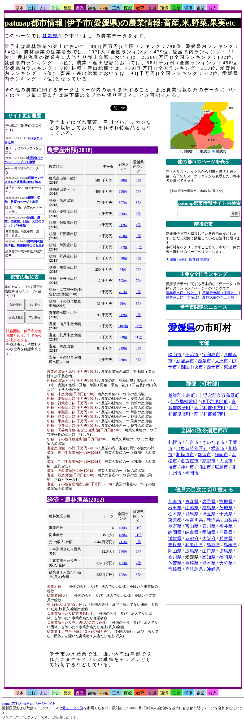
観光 (213, 8)
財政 (56, 8)
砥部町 (205, 260)
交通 (152, 8)
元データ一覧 (72, 708)
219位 (123, 348)
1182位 (123, 326)
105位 (123, 563)
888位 (123, 337)
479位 (123, 535)
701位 (123, 292)
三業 (116, 8)
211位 (123, 542)
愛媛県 (50, 35)
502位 (123, 280)
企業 (200, 8)
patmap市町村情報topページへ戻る (29, 703)
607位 (123, 203)
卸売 (92, 8)
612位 (123, 315)
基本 (20, 8)
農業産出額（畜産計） (183, 297)
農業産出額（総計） (182, 293)
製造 (68, 8)
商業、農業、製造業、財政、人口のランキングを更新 (24, 221)
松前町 (194, 260)
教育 (140, 8)
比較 (32, 8)
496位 (123, 528)
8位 (138, 180)
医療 (128, 8)
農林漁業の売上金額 (218, 297)
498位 (123, 180)
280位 (123, 360)
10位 (138, 247)
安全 (176, 8)
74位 (123, 269)
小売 (104, 8)
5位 (138, 360)
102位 (123, 575)
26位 (123, 303)
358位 (123, 191)
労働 (188, 8)
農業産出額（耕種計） (220, 293)
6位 (138, 214)
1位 (138, 225)
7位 (138, 191)
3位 (138, 236)
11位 (138, 337)
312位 (123, 225)
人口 (44, 8)
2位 (138, 563)
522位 (123, 247)
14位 (138, 326)
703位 (123, 236)
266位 (123, 214)
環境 (164, 8)
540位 (123, 551)
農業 (80, 8)
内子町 (182, 260)
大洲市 (171, 260)
